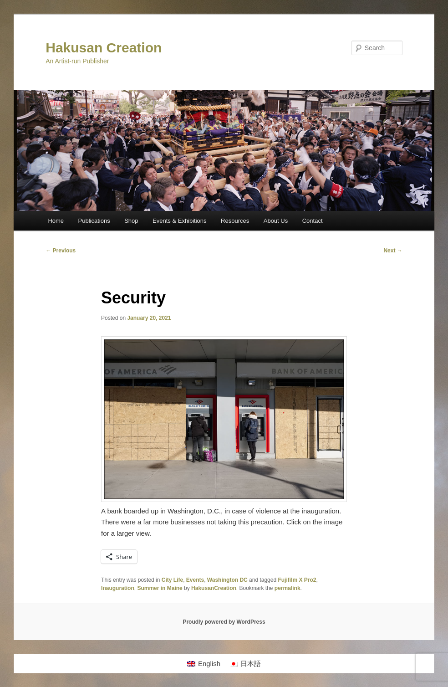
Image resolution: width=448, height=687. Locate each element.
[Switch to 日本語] (245, 663)
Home (56, 220)
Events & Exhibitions (180, 220)
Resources (235, 220)
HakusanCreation (213, 588)
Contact (312, 220)
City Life (172, 580)
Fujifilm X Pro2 (297, 580)
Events (195, 580)
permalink (287, 588)
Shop (131, 220)
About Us (276, 220)
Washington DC (227, 580)
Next (392, 250)
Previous (61, 250)
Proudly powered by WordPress (224, 622)
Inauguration (117, 588)
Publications (94, 220)
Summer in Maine (159, 588)
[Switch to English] (204, 663)
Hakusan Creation (104, 47)
